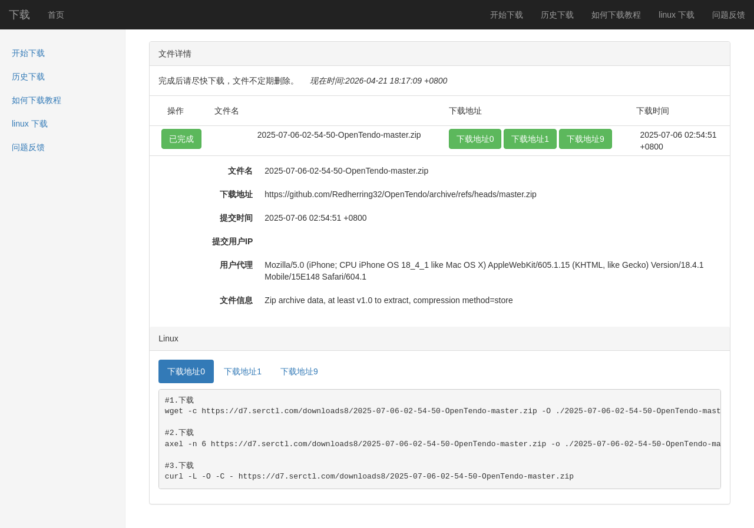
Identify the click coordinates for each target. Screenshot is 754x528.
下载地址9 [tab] (299, 371)
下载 (19, 15)
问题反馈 (728, 14)
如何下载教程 (616, 14)
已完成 (181, 139)
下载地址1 (530, 139)
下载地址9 (585, 139)
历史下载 (557, 14)
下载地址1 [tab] (243, 371)
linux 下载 (677, 14)
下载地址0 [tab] (186, 371)
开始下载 (506, 14)
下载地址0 (475, 139)
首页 (56, 14)
